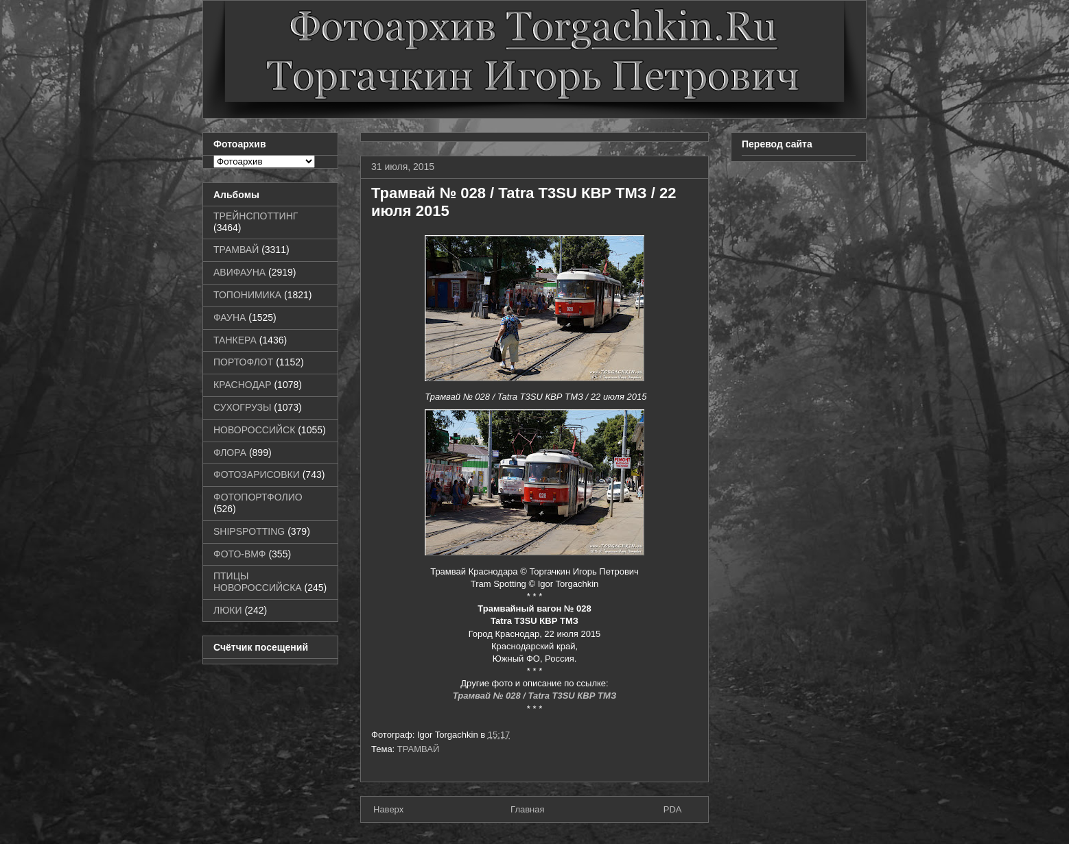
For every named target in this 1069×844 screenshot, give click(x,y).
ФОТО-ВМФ (239, 553)
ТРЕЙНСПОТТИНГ (255, 215)
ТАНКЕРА (235, 340)
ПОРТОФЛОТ (243, 362)
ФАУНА (229, 317)
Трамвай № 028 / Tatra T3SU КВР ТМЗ (535, 695)
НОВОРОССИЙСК (254, 429)
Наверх (388, 809)
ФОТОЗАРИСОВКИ (256, 474)
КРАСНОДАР (242, 384)
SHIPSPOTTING (249, 531)
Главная (527, 809)
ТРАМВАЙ (418, 749)
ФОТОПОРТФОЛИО (258, 497)
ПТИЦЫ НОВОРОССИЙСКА (257, 581)
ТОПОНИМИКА (247, 294)
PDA (672, 809)
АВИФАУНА (239, 272)
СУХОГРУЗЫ (242, 407)
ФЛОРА (229, 452)
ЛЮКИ (227, 610)
